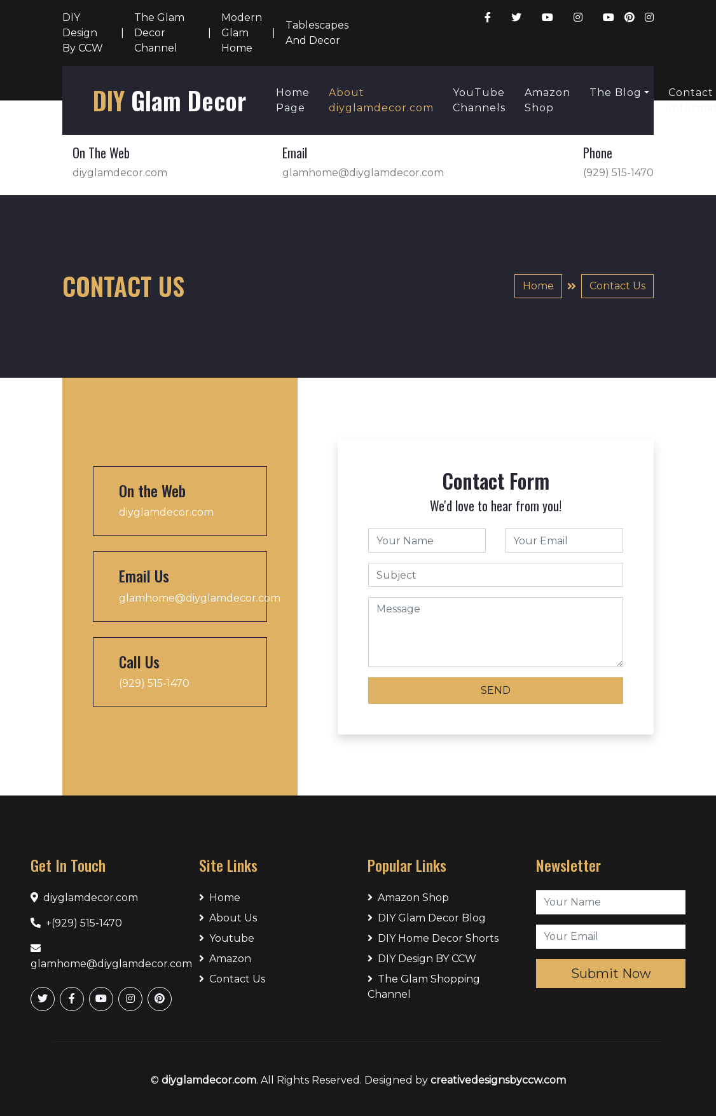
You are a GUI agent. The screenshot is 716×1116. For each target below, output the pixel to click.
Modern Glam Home (241, 32)
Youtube (226, 938)
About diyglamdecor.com (381, 100)
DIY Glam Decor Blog (427, 918)
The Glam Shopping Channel (424, 986)
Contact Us (617, 286)
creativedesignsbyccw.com (498, 1080)
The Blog (615, 92)
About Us (228, 918)
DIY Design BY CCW (422, 959)
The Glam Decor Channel (159, 32)
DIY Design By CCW (82, 32)
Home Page (293, 100)
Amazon (225, 959)
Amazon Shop (547, 100)
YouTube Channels (479, 100)
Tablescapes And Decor (317, 32)
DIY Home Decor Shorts (433, 938)
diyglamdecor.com (209, 1080)
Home (538, 286)
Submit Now (611, 973)
